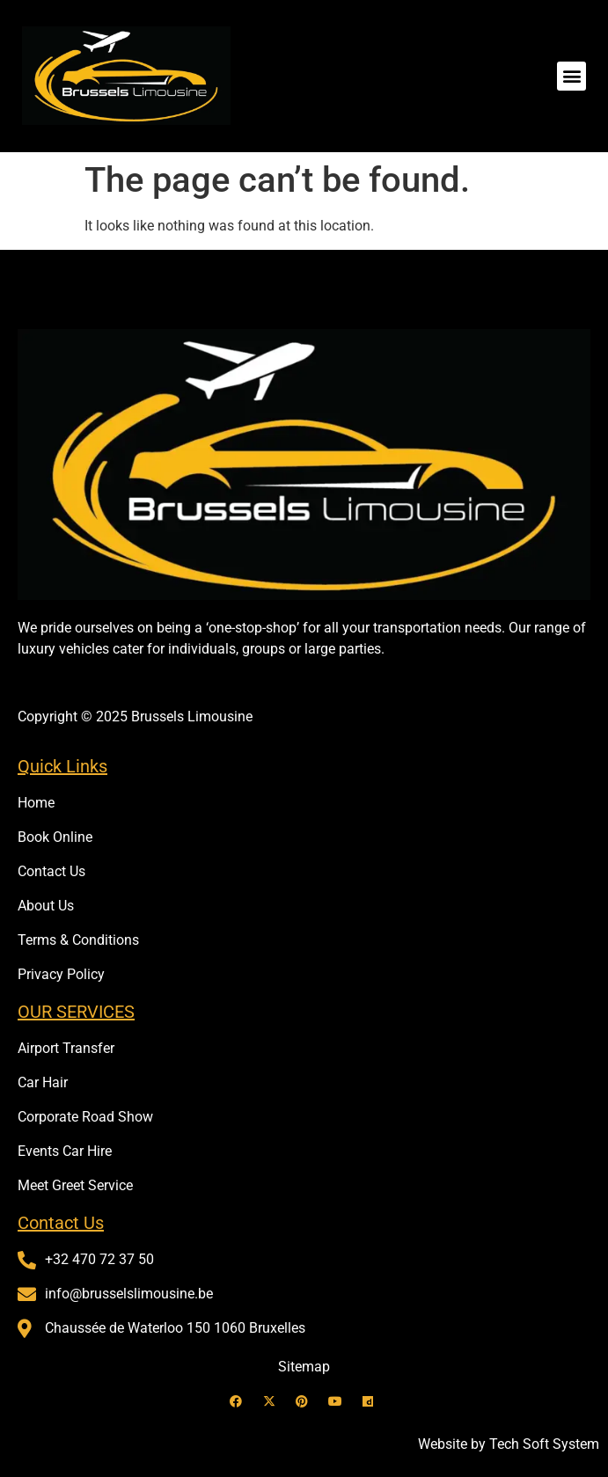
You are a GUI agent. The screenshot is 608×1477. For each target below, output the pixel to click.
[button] (571, 76)
